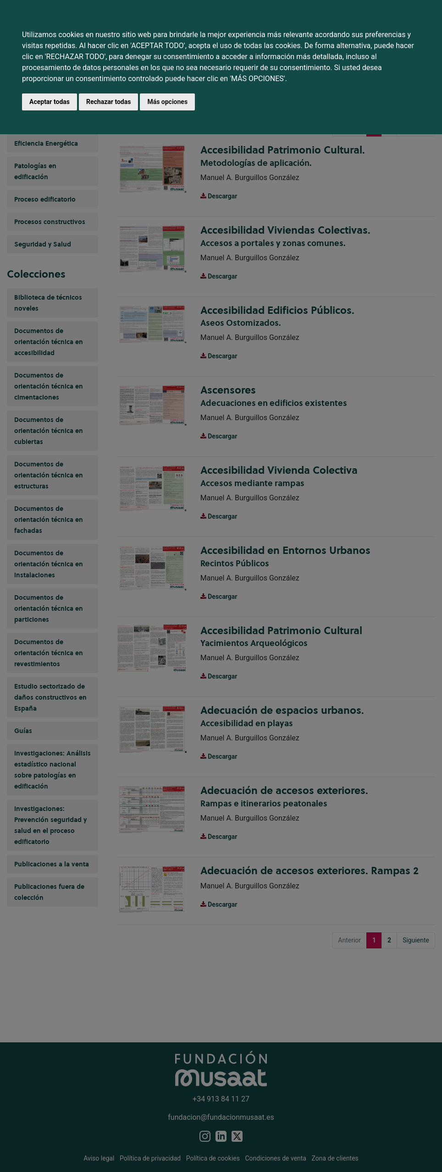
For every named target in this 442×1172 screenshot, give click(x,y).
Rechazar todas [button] (108, 101)
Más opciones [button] (167, 101)
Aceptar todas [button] (49, 101)
